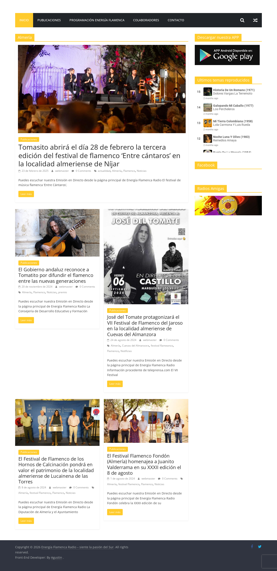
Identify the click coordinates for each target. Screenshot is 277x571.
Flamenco (129, 171)
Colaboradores (146, 20)
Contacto (176, 20)
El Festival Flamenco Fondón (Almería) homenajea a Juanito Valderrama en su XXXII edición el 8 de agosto (144, 464)
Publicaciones (49, 20)
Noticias (142, 171)
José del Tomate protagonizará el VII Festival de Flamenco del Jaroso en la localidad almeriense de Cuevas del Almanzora (145, 325)
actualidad (104, 171)
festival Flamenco (40, 493)
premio (62, 292)
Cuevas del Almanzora (135, 345)
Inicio (24, 20)
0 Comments (81, 171)
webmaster (62, 171)
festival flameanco (162, 345)
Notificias (126, 351)
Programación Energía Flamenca (96, 20)
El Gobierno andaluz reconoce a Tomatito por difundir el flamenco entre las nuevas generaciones (55, 275)
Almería (117, 171)
